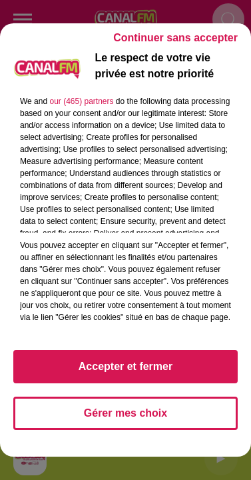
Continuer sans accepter (175, 37)
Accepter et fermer (125, 366)
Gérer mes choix (125, 413)
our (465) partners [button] (81, 101)
